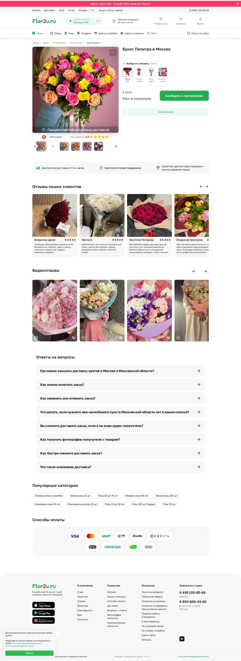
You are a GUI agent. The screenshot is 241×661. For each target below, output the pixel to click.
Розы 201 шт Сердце (143, 503)
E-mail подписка (150, 620)
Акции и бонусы (116, 595)
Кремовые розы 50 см (47, 503)
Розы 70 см (169, 503)
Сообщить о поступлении (184, 95)
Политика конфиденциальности (193, 656)
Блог (61, 9)
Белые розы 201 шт (166, 494)
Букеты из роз (165, 111)
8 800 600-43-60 (193, 601)
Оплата (36, 9)
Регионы (146, 638)
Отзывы (87, 9)
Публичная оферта (152, 595)
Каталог (111, 591)
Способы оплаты (116, 600)
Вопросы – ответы (117, 609)
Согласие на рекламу (153, 600)
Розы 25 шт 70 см (107, 494)
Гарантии (82, 595)
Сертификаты (84, 609)
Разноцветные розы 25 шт (82, 503)
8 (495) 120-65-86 (199, 9)
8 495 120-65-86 (192, 592)
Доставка (49, 9)
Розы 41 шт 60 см (114, 503)
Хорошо (29, 653)
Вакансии (82, 605)
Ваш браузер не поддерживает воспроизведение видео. (54, 310)
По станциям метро (153, 625)
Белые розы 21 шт (80, 494)
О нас (71, 9)
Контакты (82, 618)
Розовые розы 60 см (136, 494)
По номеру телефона (153, 629)
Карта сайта (148, 634)
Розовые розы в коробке (49, 494)
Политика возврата (152, 591)
